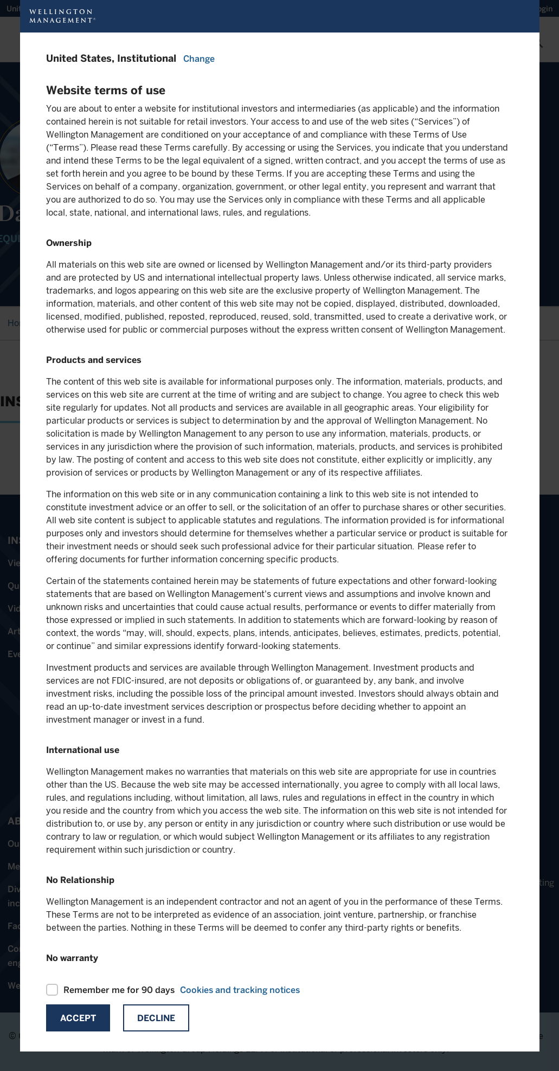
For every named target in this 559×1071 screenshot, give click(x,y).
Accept (78, 1018)
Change (199, 59)
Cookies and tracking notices (240, 990)
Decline (156, 1018)
